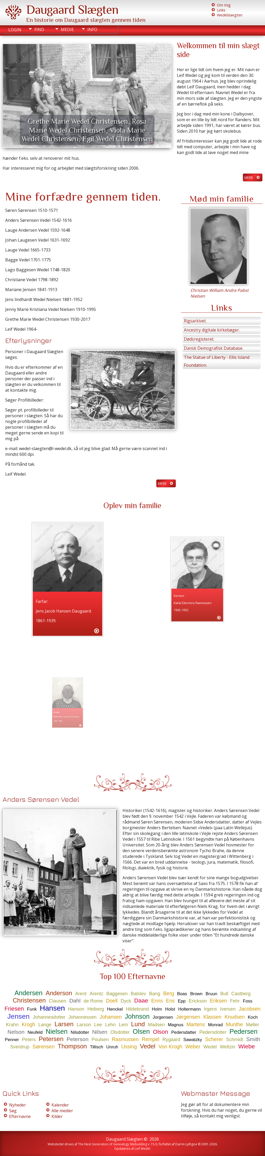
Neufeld (35, 1032)
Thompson (72, 1046)
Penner (12, 1039)
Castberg (241, 993)
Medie (67, 29)
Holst (170, 1009)
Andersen (29, 993)
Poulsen (100, 1039)
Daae (141, 1000)
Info (92, 29)
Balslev (138, 993)
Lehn (110, 1024)
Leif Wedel (142, 1148)
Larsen (64, 1024)
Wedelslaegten (229, 15)
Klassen (212, 1017)
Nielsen (57, 1031)
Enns (157, 1001)
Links (221, 10)
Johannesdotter (49, 1017)
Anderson (59, 993)
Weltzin (227, 1046)
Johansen (111, 1017)
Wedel (210, 1046)
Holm (157, 1009)
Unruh (112, 1046)
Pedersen (243, 1031)
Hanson (76, 1009)
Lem (123, 1024)
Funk (32, 1009)
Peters (29, 1039)
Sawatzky (192, 1039)
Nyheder (17, 1105)
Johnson (137, 1016)
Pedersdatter (183, 1032)
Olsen (141, 1031)
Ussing (129, 1046)
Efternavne (20, 1116)
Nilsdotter (80, 1032)
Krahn (12, 1024)
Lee (98, 1024)
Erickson (198, 1001)
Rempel (150, 1039)
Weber (192, 1046)
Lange (44, 1024)
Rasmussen (125, 1039)
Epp (182, 1001)
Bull (224, 993)
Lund (138, 1024)
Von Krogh (170, 1046)
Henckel (115, 1009)
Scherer (214, 1039)
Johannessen (82, 1017)
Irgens (210, 1009)
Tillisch (96, 1046)
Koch (253, 1017)
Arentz (97, 993)
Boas (182, 993)
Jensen (18, 1016)
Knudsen (234, 1017)
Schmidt (234, 1039)
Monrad (215, 1024)
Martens (195, 1024)
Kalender (60, 1105)
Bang (154, 993)
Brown (196, 993)
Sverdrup (19, 1046)
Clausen (57, 1001)
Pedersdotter (212, 1032)
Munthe (234, 1024)
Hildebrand (137, 1009)
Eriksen (218, 1001)
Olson (160, 1032)
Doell (112, 1001)
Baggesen (117, 993)
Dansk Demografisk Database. (213, 348)
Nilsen (99, 1032)
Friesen (14, 1008)
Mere (248, 177)
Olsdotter (120, 1032)
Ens (170, 1001)
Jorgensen (163, 1017)
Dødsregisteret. (199, 339)
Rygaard (171, 1039)
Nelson (16, 1032)
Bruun (211, 993)
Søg (13, 1111)
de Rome (93, 1001)
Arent (80, 993)
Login (14, 30)
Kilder (57, 1116)
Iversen (228, 1009)
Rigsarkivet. (195, 321)
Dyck (126, 1001)
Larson (84, 1024)
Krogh (28, 1024)
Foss (247, 1001)
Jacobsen (250, 1009)
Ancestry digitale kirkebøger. (212, 330)
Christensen (29, 1000)
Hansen (52, 1008)
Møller (252, 1024)
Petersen (51, 1038)
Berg (168, 993)
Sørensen (44, 1046)
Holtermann (189, 1009)
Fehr (235, 1001)
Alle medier (62, 1111)
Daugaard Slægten (72, 10)
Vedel (148, 1046)
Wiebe (246, 1046)
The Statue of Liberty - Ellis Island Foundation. (216, 361)
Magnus (175, 1024)
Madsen (156, 1024)
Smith (253, 1039)
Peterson (77, 1039)
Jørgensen (188, 1017)
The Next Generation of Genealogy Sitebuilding (112, 1144)
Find (39, 29)
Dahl (74, 1001)
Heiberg (95, 1009)
